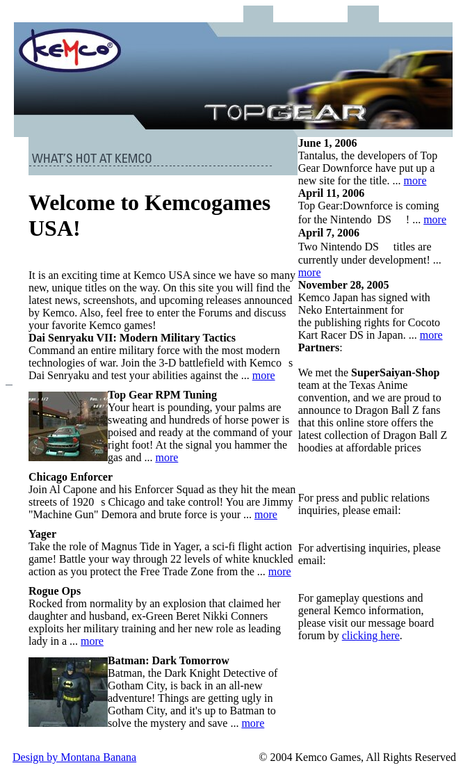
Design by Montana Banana (74, 757)
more (263, 375)
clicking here (371, 635)
